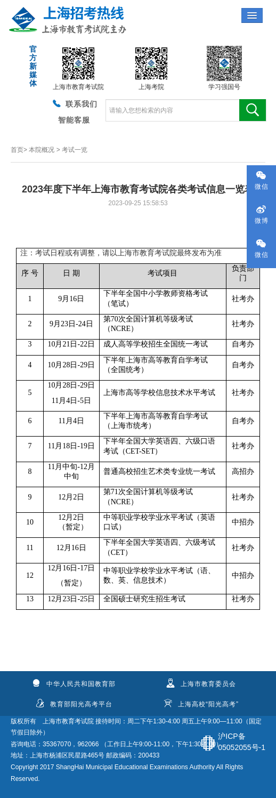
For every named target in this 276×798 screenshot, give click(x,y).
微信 (261, 180)
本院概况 (41, 150)
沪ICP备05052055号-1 (241, 742)
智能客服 (74, 120)
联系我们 (74, 103)
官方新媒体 (32, 66)
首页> (19, 150)
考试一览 (74, 150)
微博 (261, 214)
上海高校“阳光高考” (201, 703)
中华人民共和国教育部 (74, 683)
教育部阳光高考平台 (74, 703)
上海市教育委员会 (201, 683)
